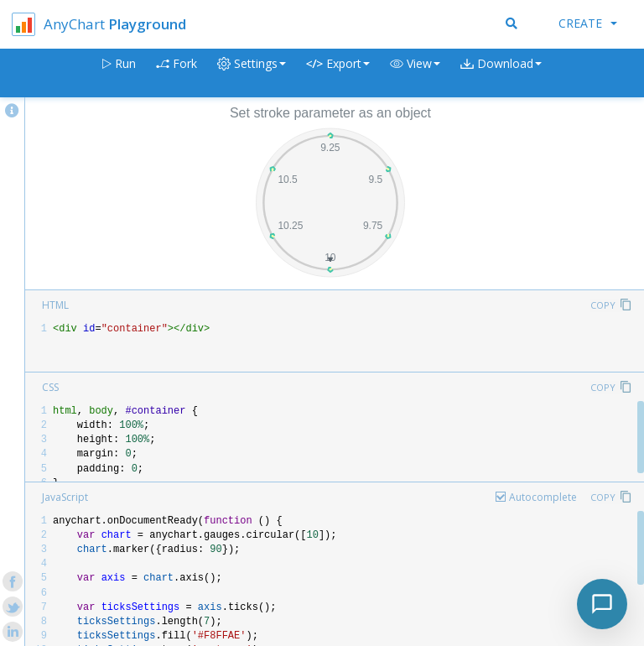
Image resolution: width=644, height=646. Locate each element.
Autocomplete (543, 497)
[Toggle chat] (602, 604)
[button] (415, 73)
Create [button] (587, 23)
